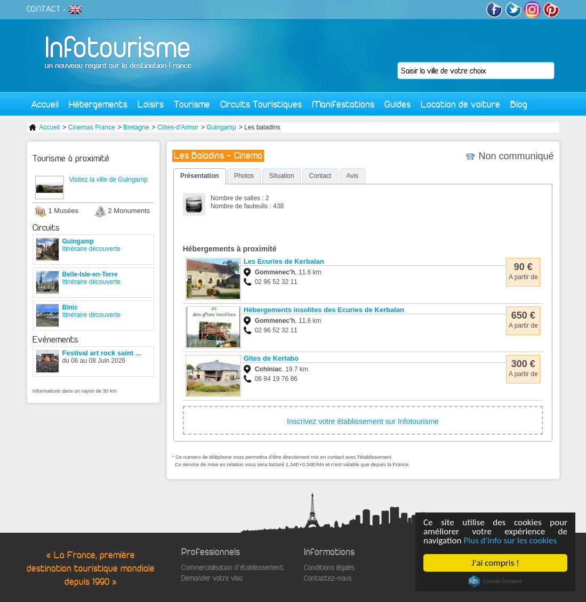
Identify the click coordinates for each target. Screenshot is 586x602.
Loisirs (151, 104)
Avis (352, 176)
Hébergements (98, 104)
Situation (281, 176)
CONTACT (44, 9)
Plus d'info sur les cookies (510, 540)
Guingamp (221, 127)
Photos (244, 176)
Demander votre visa (211, 578)
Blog (518, 104)
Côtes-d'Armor (177, 127)
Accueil (45, 104)
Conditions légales (329, 567)
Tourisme (192, 104)
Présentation (199, 176)
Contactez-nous (327, 578)
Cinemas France (91, 127)
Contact (320, 176)
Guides (397, 104)
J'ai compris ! (495, 562)
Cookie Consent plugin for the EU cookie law (495, 581)
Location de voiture (460, 104)
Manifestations (343, 104)
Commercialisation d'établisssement (232, 567)
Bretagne (136, 127)
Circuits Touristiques (261, 104)
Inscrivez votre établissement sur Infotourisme (363, 421)
